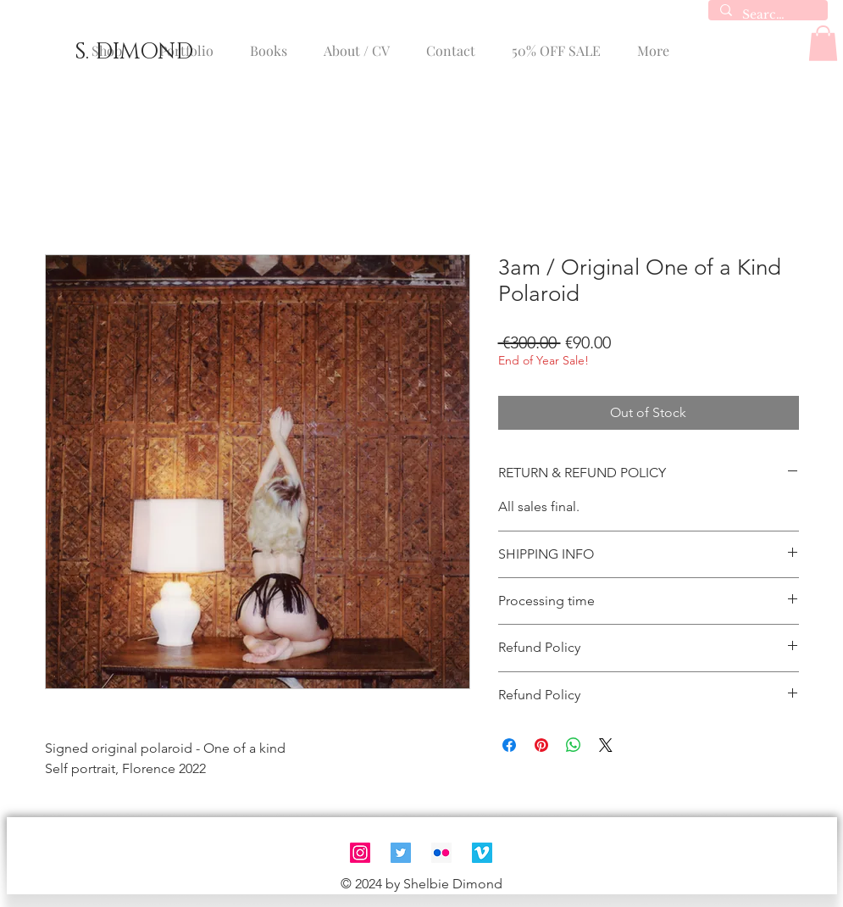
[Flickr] (441, 853)
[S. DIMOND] (133, 53)
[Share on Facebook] (509, 745)
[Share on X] (606, 745)
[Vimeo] (482, 853)
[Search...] (767, 15)
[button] (823, 43)
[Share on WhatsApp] (573, 745)
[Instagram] (360, 853)
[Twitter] (401, 853)
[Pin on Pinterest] (541, 745)
